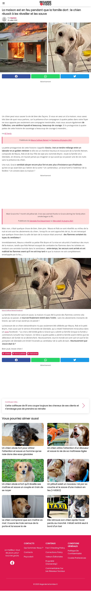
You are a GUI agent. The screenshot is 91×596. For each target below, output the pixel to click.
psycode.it (28, 556)
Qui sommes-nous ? (33, 548)
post (7, 331)
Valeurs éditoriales (54, 556)
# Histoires (33, 353)
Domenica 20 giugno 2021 (61, 140)
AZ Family (8, 133)
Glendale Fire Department (40, 221)
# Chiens (6, 353)
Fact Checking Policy (55, 548)
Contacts (28, 552)
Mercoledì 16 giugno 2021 (63, 221)
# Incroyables (19, 353)
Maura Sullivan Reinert (40, 140)
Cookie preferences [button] (77, 558)
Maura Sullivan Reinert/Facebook (12, 310)
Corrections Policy (54, 552)
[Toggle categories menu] (3, 3)
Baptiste (13, 18)
